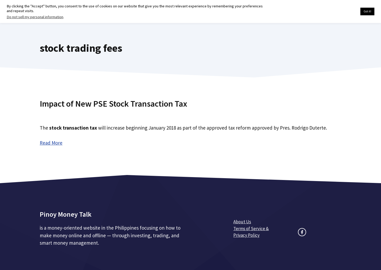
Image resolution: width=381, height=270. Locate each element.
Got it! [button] (367, 11)
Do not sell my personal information (35, 17)
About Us (242, 222)
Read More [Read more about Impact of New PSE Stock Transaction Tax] (51, 143)
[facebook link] (302, 232)
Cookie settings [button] (343, 11)
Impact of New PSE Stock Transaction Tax (113, 103)
